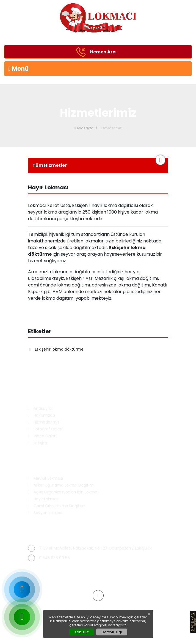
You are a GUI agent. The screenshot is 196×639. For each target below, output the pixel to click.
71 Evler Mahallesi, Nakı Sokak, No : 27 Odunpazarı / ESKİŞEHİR (90, 548)
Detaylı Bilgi (112, 632)
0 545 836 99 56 (49, 558)
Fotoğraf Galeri (45, 429)
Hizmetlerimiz (43, 422)
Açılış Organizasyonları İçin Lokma (62, 492)
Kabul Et (81, 632)
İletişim (37, 442)
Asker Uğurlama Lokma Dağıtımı (61, 485)
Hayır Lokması (43, 499)
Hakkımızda (41, 415)
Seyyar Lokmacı (46, 512)
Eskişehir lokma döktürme (56, 349)
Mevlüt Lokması (45, 478)
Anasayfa (83, 128)
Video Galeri (42, 436)
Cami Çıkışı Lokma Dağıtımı (56, 506)
